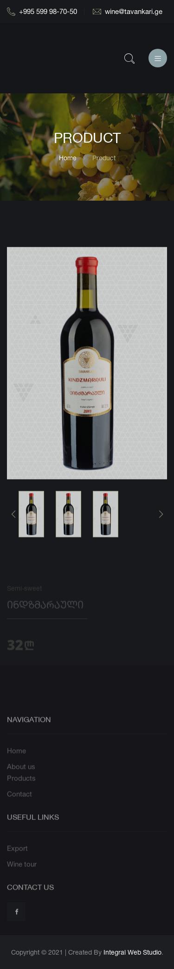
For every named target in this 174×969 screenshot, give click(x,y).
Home (68, 158)
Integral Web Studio (132, 952)
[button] (161, 522)
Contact (19, 806)
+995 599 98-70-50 (42, 11)
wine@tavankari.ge (127, 11)
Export (17, 861)
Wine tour (22, 876)
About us (21, 778)
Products (21, 790)
